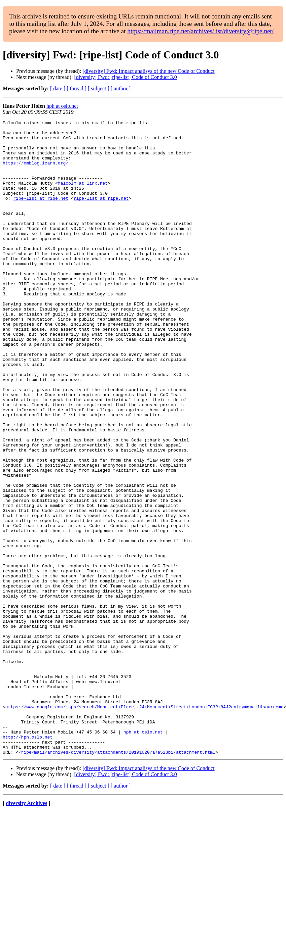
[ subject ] (98, 88)
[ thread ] (76, 88)
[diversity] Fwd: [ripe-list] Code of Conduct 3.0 (125, 77)
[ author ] (121, 88)
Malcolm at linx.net (83, 196)
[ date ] (57, 88)
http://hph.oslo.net (27, 861)
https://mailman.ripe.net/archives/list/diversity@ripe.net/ (200, 31)
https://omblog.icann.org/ (35, 172)
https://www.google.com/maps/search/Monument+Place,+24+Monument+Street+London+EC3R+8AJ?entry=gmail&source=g (144, 824)
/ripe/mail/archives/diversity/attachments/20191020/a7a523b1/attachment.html (117, 879)
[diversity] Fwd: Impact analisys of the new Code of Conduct (148, 71)
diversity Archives (26, 930)
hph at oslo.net (62, 106)
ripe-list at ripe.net (40, 214)
